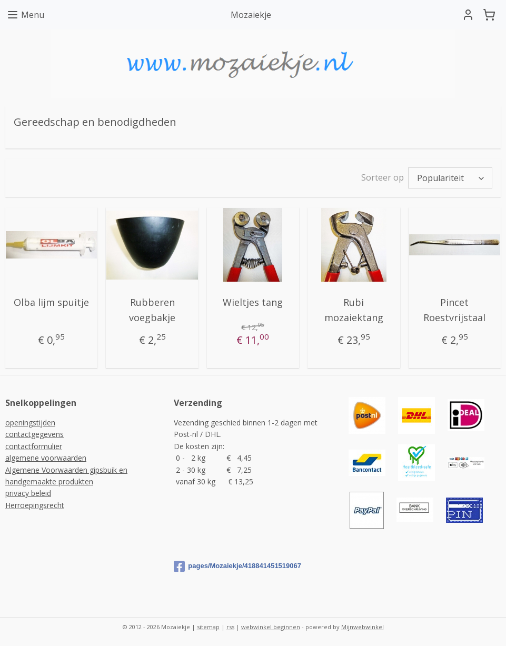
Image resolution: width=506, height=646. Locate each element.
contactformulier (33, 446)
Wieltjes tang (253, 302)
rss (230, 627)
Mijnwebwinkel (362, 627)
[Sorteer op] (450, 178)
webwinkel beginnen (270, 627)
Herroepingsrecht (34, 505)
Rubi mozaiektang (353, 310)
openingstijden (30, 423)
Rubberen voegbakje (152, 310)
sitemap (208, 627)
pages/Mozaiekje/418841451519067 (237, 566)
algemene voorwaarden (45, 458)
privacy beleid (28, 493)
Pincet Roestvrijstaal (454, 310)
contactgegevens (34, 434)
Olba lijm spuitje (51, 302)
